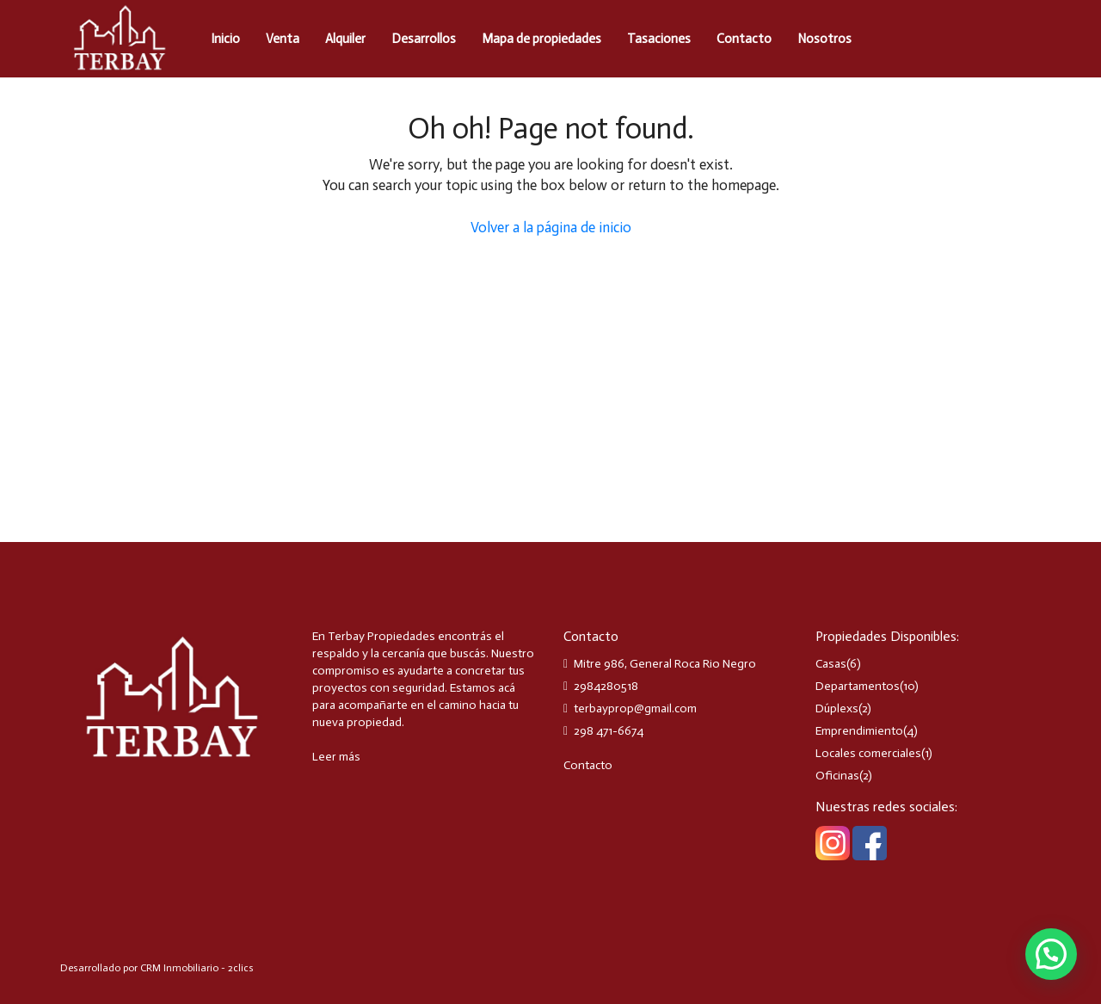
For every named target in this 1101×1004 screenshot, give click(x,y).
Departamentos (857, 686)
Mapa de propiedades (541, 38)
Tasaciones (659, 38)
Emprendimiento (859, 731)
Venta (282, 38)
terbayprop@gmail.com (635, 708)
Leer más (336, 756)
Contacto (744, 38)
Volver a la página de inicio (551, 227)
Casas (830, 663)
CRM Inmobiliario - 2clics (197, 968)
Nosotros (824, 38)
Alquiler (345, 38)
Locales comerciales (868, 753)
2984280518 (606, 686)
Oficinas (837, 775)
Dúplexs (836, 708)
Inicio (225, 38)
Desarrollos (423, 38)
